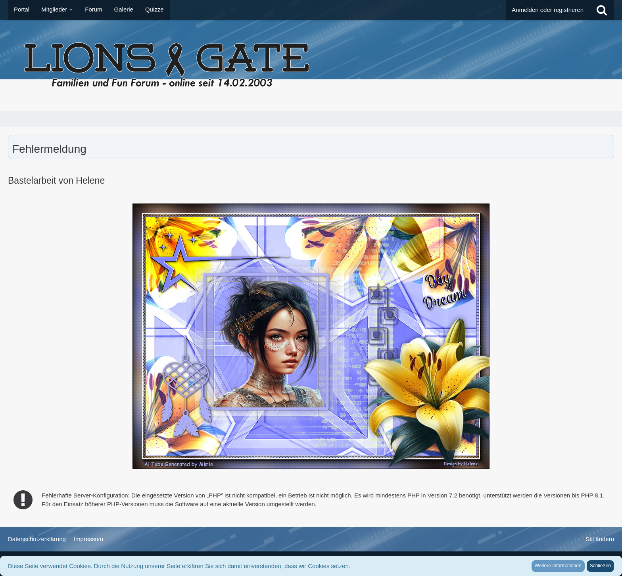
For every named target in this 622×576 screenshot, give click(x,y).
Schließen (600, 565)
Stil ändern (600, 539)
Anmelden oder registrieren (548, 9)
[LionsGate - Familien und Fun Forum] (311, 65)
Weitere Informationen (558, 565)
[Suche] (601, 10)
